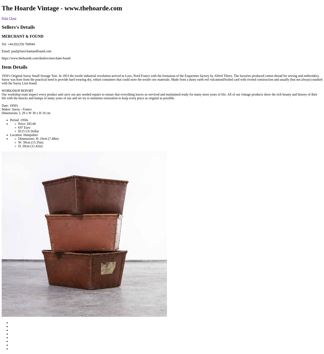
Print (5, 18)
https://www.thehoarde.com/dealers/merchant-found (36, 58)
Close (12, 18)
